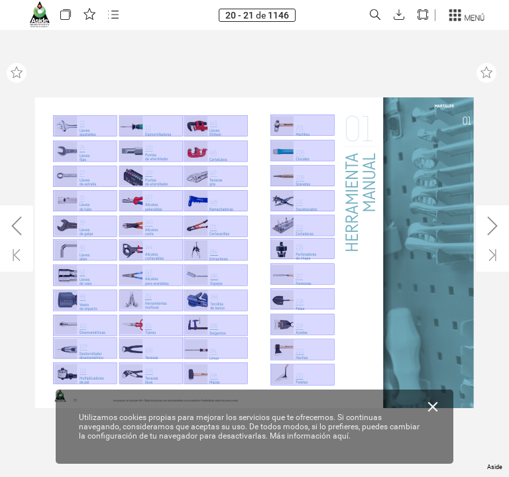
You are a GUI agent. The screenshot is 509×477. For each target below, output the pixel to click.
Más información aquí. (310, 436)
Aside (494, 467)
